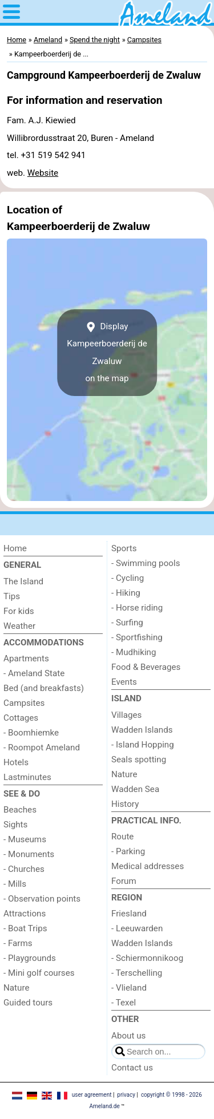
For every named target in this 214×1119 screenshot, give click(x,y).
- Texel (123, 1002)
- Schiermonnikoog (147, 958)
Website (42, 173)
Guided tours (28, 1002)
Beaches (20, 810)
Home (15, 548)
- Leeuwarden (137, 928)
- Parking (128, 851)
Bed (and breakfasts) (43, 688)
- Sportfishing (137, 637)
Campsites (24, 703)
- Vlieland (129, 988)
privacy (126, 1095)
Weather (19, 626)
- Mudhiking (133, 652)
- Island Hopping (142, 745)
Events (124, 682)
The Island (23, 581)
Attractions (24, 913)
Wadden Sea (135, 789)
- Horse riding (137, 608)
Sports (124, 548)
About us (128, 1036)
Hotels (16, 762)
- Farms (18, 943)
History (125, 804)
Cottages (20, 718)
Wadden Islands (142, 730)
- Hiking (125, 593)
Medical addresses (147, 866)
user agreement (92, 1095)
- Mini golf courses (39, 973)
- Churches (24, 869)
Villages (126, 715)
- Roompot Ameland (41, 747)
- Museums (24, 839)
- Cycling (127, 578)
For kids (18, 611)
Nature (16, 988)
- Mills (14, 884)
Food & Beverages (145, 667)
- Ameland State (33, 673)
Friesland (129, 913)
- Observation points (41, 899)
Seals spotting (138, 759)
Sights (15, 824)
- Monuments (28, 854)
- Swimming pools (145, 563)
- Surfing (127, 622)
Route (122, 836)
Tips (11, 596)
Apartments (26, 658)
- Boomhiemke (31, 733)
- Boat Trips (25, 928)
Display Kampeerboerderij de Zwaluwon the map (107, 352)
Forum (123, 881)
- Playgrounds (29, 958)
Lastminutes (27, 777)
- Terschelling (136, 973)
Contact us (132, 1068)
